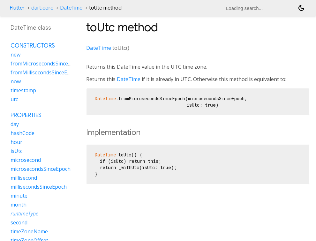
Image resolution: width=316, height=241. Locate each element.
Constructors (33, 45)
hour (16, 142)
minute (19, 195)
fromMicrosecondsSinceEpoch (47, 63)
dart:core (42, 8)
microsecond (26, 159)
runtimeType (24, 213)
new (15, 54)
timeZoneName (29, 231)
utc (14, 99)
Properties (26, 115)
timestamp (23, 90)
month (18, 204)
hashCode (22, 133)
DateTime (71, 8)
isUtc (16, 150)
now (16, 81)
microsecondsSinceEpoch (41, 168)
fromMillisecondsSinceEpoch (45, 72)
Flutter (17, 8)
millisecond (24, 177)
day (15, 124)
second (19, 222)
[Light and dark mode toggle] (301, 8)
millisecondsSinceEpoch (39, 186)
